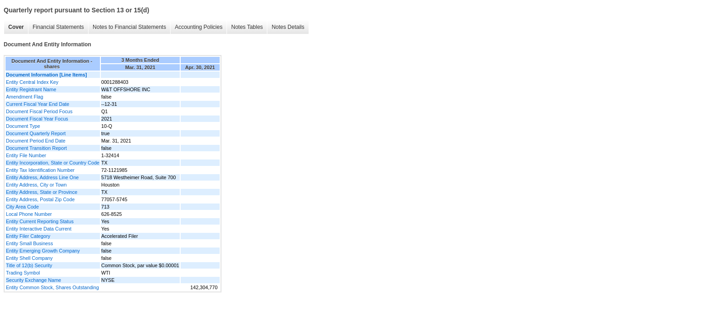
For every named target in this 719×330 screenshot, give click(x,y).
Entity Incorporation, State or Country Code (53, 162)
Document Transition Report (36, 148)
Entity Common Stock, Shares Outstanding (52, 287)
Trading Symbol (23, 272)
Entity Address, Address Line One (42, 177)
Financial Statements (58, 27)
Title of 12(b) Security (29, 265)
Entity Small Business (29, 243)
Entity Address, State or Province (41, 192)
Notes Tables (247, 27)
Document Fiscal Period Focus (39, 111)
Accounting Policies (198, 27)
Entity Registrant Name (31, 89)
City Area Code (22, 206)
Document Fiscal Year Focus (37, 118)
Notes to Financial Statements (129, 27)
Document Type (23, 126)
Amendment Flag (24, 96)
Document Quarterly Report (36, 133)
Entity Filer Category (28, 236)
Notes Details (287, 27)
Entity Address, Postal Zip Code (40, 199)
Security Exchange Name (33, 280)
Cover (16, 27)
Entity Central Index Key (32, 82)
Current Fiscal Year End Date (37, 104)
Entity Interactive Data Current (39, 228)
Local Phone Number (29, 214)
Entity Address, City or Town (36, 184)
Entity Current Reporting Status (39, 221)
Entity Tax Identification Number (40, 170)
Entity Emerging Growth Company (43, 250)
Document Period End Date (36, 140)
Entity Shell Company (29, 258)
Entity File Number (26, 155)
